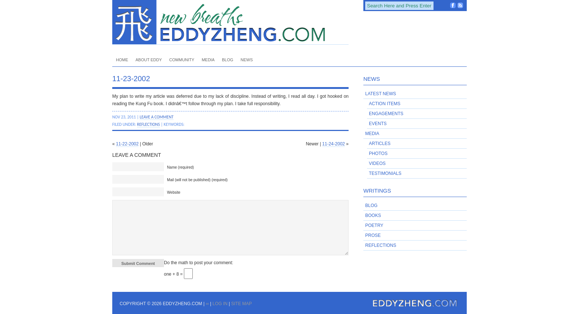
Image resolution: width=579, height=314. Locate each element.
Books (373, 215)
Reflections (148, 124)
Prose (373, 235)
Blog (227, 60)
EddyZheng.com (230, 22)
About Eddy (149, 60)
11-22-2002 (127, 143)
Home (122, 60)
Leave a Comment (157, 117)
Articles (379, 143)
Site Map (241, 303)
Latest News (380, 93)
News (247, 60)
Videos (377, 163)
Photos (378, 153)
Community (181, 60)
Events (378, 123)
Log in (219, 303)
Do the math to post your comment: (198, 262)
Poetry (374, 225)
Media (208, 60)
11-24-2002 (333, 143)
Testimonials (385, 173)
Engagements (386, 113)
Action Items (384, 103)
